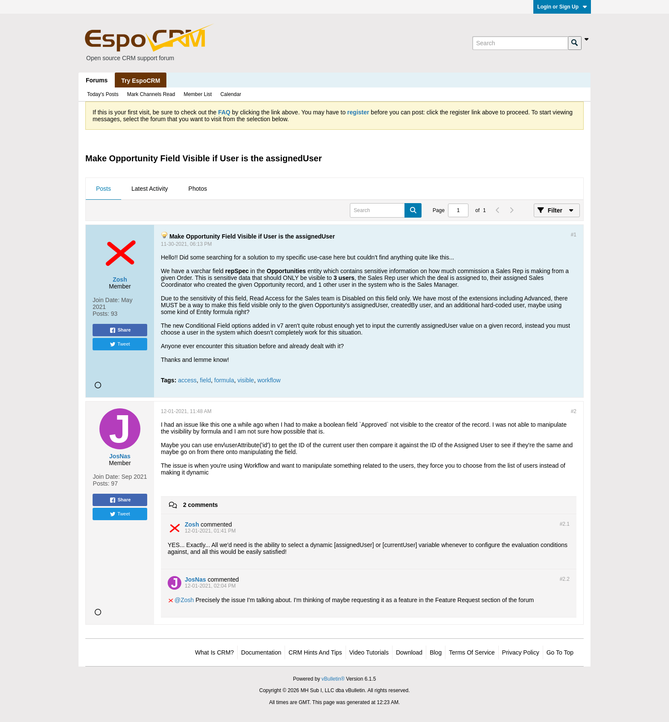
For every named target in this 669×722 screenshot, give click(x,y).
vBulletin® (333, 679)
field (205, 380)
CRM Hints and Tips (315, 652)
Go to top (560, 652)
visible (246, 380)
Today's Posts (103, 94)
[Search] (520, 43)
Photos (198, 188)
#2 (573, 411)
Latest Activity (149, 188)
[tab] (103, 189)
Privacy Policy (520, 652)
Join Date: (106, 300)
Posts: (101, 313)
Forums (97, 80)
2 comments (200, 504)
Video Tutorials (369, 652)
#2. (565, 524)
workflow (268, 380)
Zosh (187, 600)
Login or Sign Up (562, 7)
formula (224, 380)
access (187, 380)
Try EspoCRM (140, 80)
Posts (103, 188)
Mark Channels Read (151, 94)
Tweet (120, 344)
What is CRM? (214, 652)
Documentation (261, 652)
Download (409, 652)
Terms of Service (471, 652)
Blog (436, 652)
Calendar (230, 94)
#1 (573, 235)
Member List (197, 94)
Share (120, 330)
